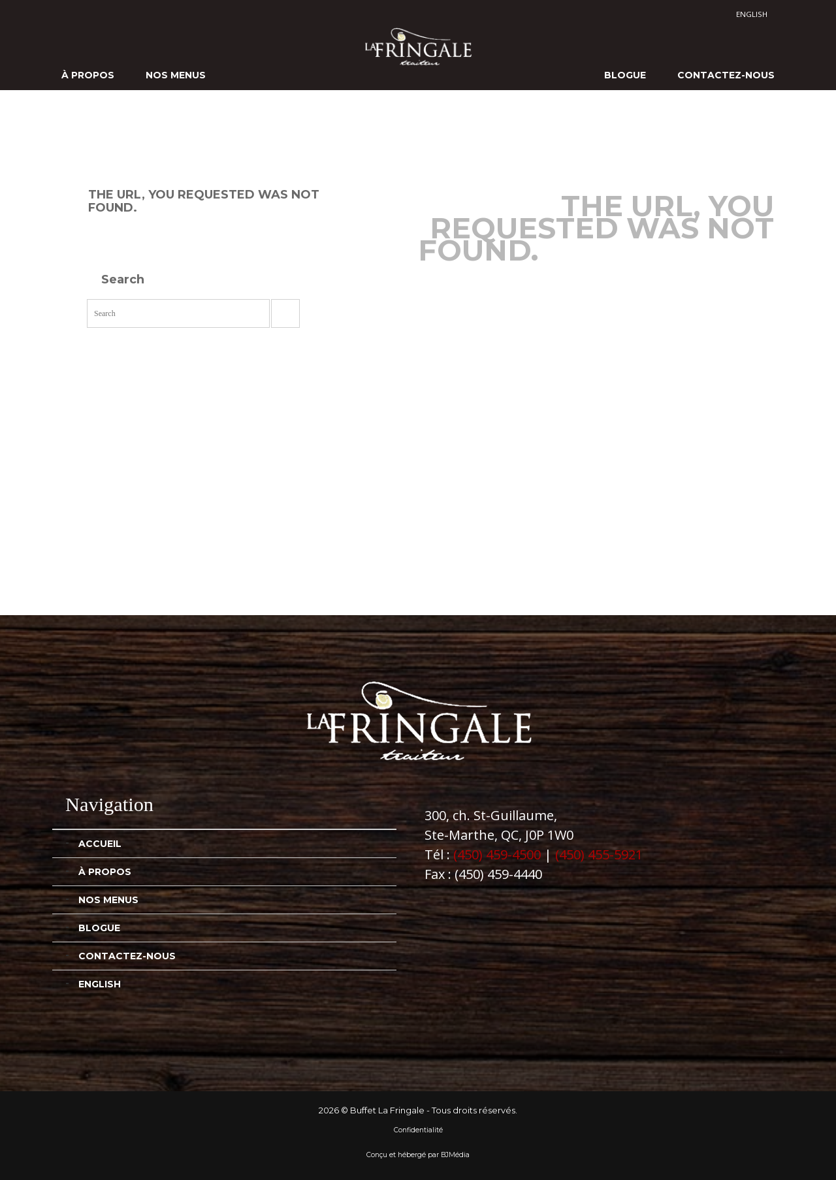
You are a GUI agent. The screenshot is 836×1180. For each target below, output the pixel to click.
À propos (87, 75)
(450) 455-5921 (599, 854)
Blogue (625, 75)
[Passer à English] (752, 14)
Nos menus (176, 75)
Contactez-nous (726, 75)
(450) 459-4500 (497, 854)
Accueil (99, 844)
